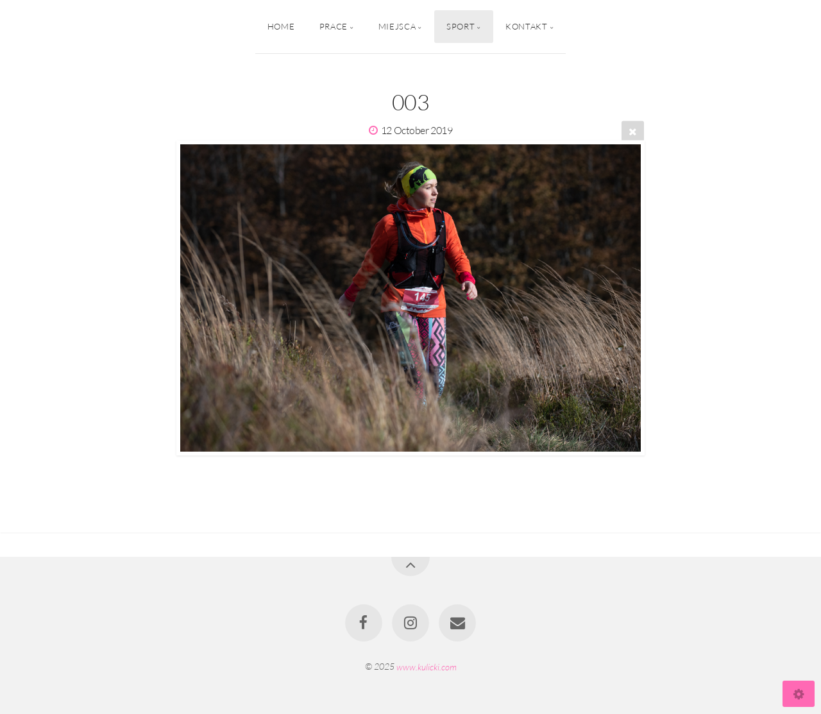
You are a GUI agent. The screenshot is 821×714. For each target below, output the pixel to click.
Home (281, 26)
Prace (333, 26)
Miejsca (397, 26)
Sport (460, 26)
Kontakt (526, 26)
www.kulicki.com (426, 666)
